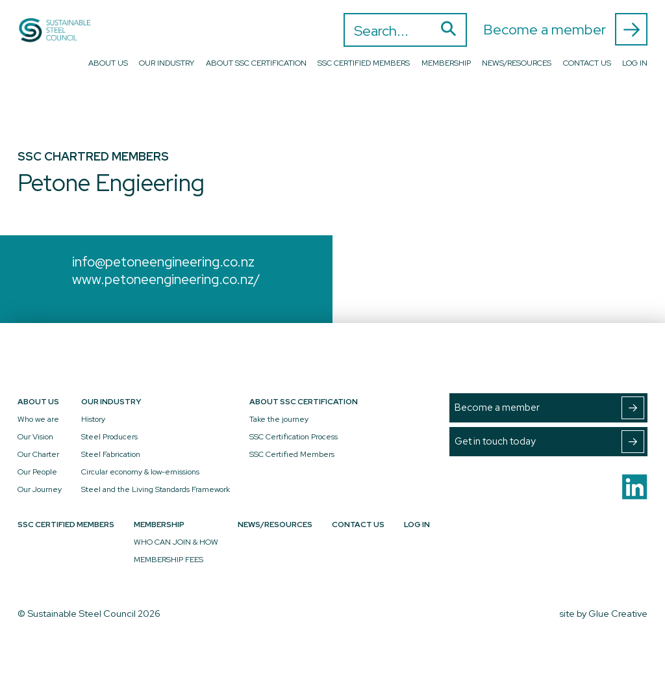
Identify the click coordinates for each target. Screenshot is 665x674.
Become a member (565, 29)
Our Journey (40, 489)
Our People (37, 472)
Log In (634, 63)
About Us (108, 63)
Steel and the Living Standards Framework (155, 489)
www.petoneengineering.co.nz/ (166, 279)
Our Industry (166, 63)
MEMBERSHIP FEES (168, 559)
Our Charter (38, 454)
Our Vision (35, 437)
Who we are (38, 419)
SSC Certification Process (293, 437)
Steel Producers (109, 437)
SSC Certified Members (364, 63)
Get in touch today (549, 441)
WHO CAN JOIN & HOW (176, 542)
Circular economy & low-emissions (140, 472)
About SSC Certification (256, 63)
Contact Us (587, 63)
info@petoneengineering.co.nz (163, 261)
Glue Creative (617, 613)
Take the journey (278, 419)
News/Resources (516, 63)
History (93, 419)
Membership (446, 63)
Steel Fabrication (110, 454)
